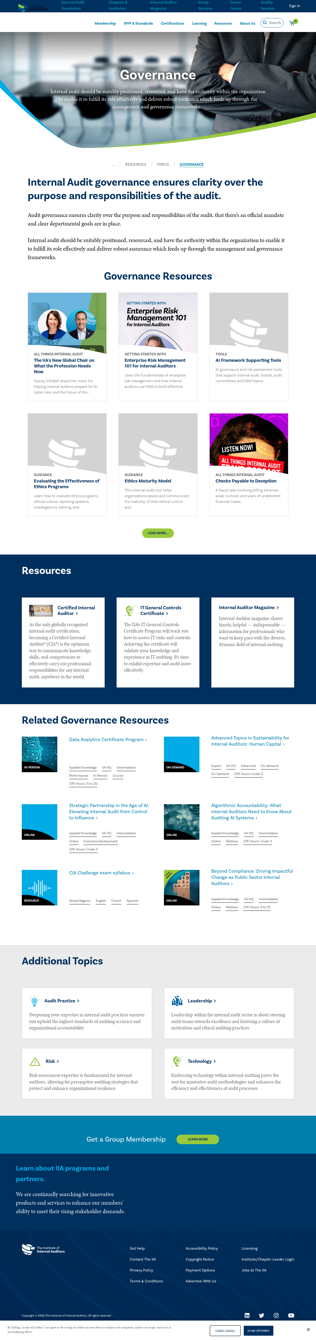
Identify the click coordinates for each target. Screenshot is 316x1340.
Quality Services (268, 5)
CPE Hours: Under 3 (253, 787)
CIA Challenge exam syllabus (105, 879)
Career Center (235, 5)
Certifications (172, 23)
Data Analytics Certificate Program (101, 755)
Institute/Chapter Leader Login (268, 1270)
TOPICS (163, 164)
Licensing (249, 1259)
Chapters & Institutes (117, 5)
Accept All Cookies (258, 1330)
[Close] (308, 1329)
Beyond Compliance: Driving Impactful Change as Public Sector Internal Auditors (247, 886)
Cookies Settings (225, 1330)
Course (124, 780)
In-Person (105, 780)
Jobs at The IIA (254, 1281)
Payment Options (200, 1281)
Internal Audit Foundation (73, 5)
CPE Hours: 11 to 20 (85, 788)
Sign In (294, 6)
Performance (80, 780)
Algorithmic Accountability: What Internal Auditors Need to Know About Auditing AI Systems (250, 822)
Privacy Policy (141, 1281)
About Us (247, 23)
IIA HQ (112, 771)
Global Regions (82, 891)
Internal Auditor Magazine (163, 5)
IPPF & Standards (138, 23)
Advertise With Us (201, 1292)
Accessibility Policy (202, 1259)
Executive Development (105, 847)
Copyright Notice (200, 1270)
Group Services (204, 5)
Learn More (202, 1151)
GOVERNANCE (192, 164)
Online (74, 847)
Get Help (137, 1259)
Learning (199, 23)
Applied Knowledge (85, 771)
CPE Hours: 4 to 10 (262, 914)
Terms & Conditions (146, 1292)
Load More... (158, 539)
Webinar (234, 854)
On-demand (275, 778)
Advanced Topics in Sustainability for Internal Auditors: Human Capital (243, 759)
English (106, 891)
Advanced (251, 778)
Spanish (76, 900)
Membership (105, 23)
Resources (223, 23)
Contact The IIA (143, 1270)
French (123, 891)
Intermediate (133, 771)
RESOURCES (135, 164)
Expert (216, 778)
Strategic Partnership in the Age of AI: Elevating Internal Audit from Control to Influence (109, 819)
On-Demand (221, 787)
